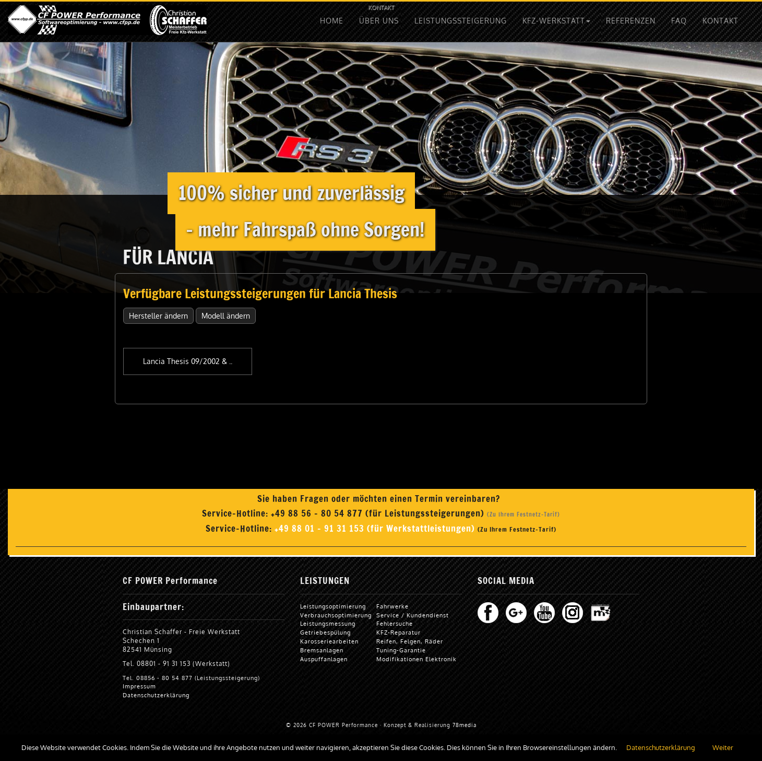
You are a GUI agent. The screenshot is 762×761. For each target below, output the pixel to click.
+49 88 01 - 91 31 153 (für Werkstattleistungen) (376, 528)
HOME (331, 20)
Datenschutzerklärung (156, 695)
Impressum (139, 686)
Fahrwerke (392, 606)
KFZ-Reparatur (398, 632)
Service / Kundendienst (412, 615)
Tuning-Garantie (401, 650)
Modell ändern (225, 315)
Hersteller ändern (158, 315)
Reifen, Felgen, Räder (409, 641)
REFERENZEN (631, 20)
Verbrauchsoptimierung (336, 615)
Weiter (722, 747)
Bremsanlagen (321, 650)
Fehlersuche (394, 623)
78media (465, 725)
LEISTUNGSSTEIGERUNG (460, 20)
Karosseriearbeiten (329, 641)
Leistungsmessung (327, 623)
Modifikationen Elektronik (416, 659)
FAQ (679, 20)
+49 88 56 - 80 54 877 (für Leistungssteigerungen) (379, 513)
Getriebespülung (325, 632)
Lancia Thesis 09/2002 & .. (187, 361)
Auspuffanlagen (324, 659)
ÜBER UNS (379, 20)
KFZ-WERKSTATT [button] (556, 20)
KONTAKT (381, 7)
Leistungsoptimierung (333, 606)
